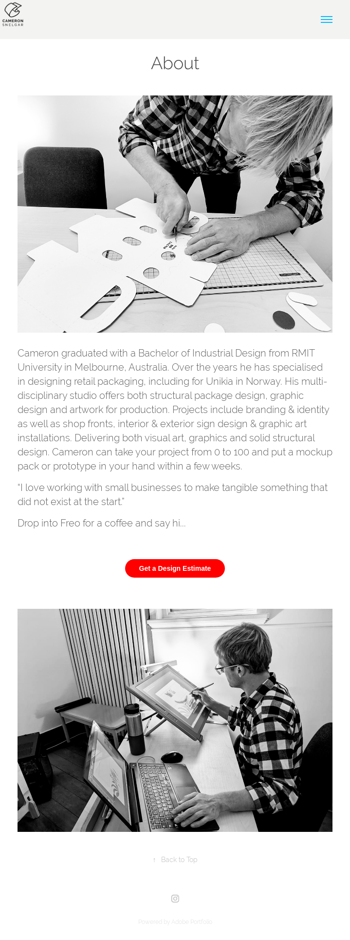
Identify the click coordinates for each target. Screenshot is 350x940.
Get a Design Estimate (175, 568)
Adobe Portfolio (191, 922)
